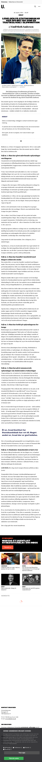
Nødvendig (8, 747)
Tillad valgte (22, 752)
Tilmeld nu (7, 547)
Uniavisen (4, 2)
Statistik (28, 747)
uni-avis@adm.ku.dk (10, 718)
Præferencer (18, 747)
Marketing (8, 749)
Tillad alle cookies (14, 758)
